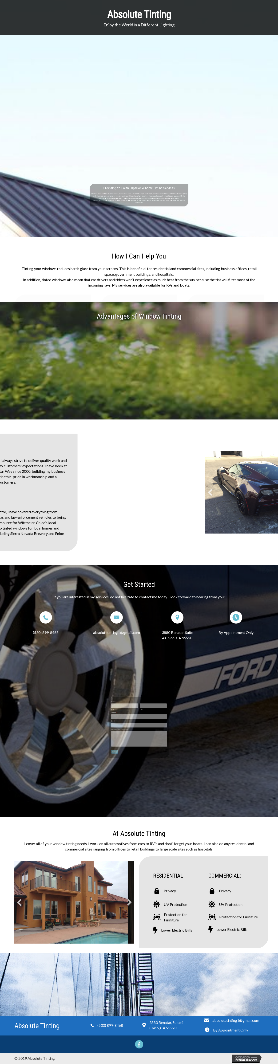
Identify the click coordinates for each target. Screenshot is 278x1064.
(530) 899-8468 (46, 632)
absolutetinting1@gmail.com (116, 632)
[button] (19, 902)
